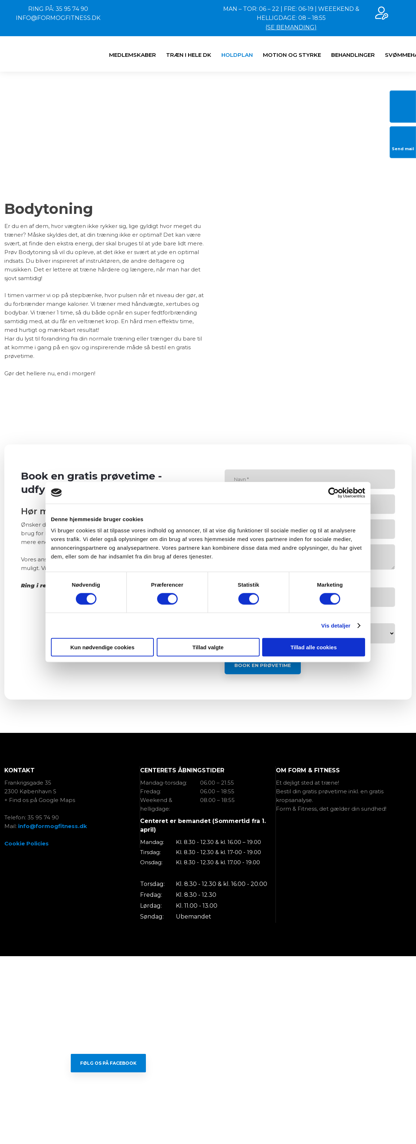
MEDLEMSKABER (132, 54)
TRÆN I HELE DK (188, 54)
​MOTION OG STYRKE (292, 54)
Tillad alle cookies (313, 647)
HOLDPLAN (237, 54)
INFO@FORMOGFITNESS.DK (58, 17)
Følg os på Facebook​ (108, 1063)
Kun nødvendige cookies (102, 647)
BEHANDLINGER (353, 54)
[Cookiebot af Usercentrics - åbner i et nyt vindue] (333, 492)
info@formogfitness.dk (52, 826)
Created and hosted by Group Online (208, 1124)
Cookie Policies (26, 843)
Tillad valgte (208, 647)
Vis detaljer (336, 625)
